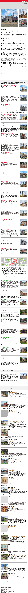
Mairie (2, 210)
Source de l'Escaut (12, 411)
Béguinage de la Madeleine (7, 133)
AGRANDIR (25, 3)
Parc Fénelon (4, 162)
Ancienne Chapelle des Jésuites (8, 114)
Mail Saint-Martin (5, 152)
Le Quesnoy (10, 517)
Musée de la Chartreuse (13, 459)
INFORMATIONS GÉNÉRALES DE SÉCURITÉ (9, 74)
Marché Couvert (5, 238)
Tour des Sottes (5, 347)
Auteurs (2, 590)
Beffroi (3, 143)
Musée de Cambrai (5, 123)
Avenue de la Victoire (6, 248)
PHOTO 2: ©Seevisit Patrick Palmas (6, 59)
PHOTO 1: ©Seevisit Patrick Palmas (20, 58)
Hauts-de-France (5, 373)
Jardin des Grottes (5, 318)
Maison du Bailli (4, 181)
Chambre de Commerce (6, 219)
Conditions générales (5, 589)
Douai (9, 430)
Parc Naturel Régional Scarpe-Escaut (16, 536)
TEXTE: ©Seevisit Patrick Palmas (10, 58)
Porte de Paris (4, 95)
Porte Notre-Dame (5, 229)
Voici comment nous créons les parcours (11, 267)
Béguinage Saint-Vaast (6, 280)
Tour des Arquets (5, 337)
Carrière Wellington (13, 574)
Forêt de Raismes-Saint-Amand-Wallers (17, 555)
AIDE (5, 1)
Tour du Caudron (5, 356)
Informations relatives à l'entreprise (7, 591)
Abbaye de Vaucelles (13, 392)
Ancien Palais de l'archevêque (8, 171)
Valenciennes (11, 488)
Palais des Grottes (5, 328)
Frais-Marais (11, 469)
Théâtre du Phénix (12, 526)
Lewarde (10, 402)
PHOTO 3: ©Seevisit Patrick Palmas (18, 59)
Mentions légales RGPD (5, 592)
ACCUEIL (2, 1)
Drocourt (10, 545)
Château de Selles (5, 299)
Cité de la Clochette (13, 440)
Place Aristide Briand (6, 200)
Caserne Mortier (5, 289)
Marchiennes (11, 478)
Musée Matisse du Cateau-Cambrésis (16, 421)
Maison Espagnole (5, 104)
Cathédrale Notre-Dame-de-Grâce (9, 85)
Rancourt (10, 507)
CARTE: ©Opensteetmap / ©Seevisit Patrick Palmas (13, 60)
